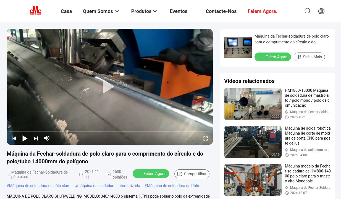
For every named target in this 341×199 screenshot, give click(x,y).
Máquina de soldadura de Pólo (173, 186)
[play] (110, 87)
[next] (35, 138)
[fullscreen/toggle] (205, 138)
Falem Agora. (151, 173)
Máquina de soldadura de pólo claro (39, 186)
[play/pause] (24, 138)
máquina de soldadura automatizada (108, 186)
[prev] (13, 138)
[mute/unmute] (47, 138)
